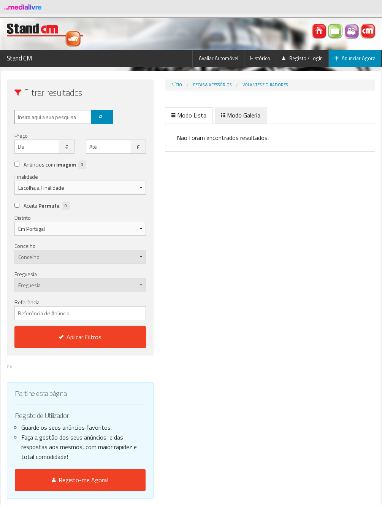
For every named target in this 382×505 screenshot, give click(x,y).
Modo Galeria (209, 115)
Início (145, 85)
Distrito (22, 218)
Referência (64, 309)
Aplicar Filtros (64, 336)
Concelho (25, 246)
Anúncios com (55, 164)
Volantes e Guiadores (233, 85)
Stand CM (19, 58)
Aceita (47, 206)
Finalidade (26, 177)
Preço (21, 136)
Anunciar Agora (355, 58)
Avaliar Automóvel (218, 58)
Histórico (260, 58)
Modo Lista (157, 115)
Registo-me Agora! (64, 479)
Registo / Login (302, 58)
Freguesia (25, 274)
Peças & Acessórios (181, 85)
